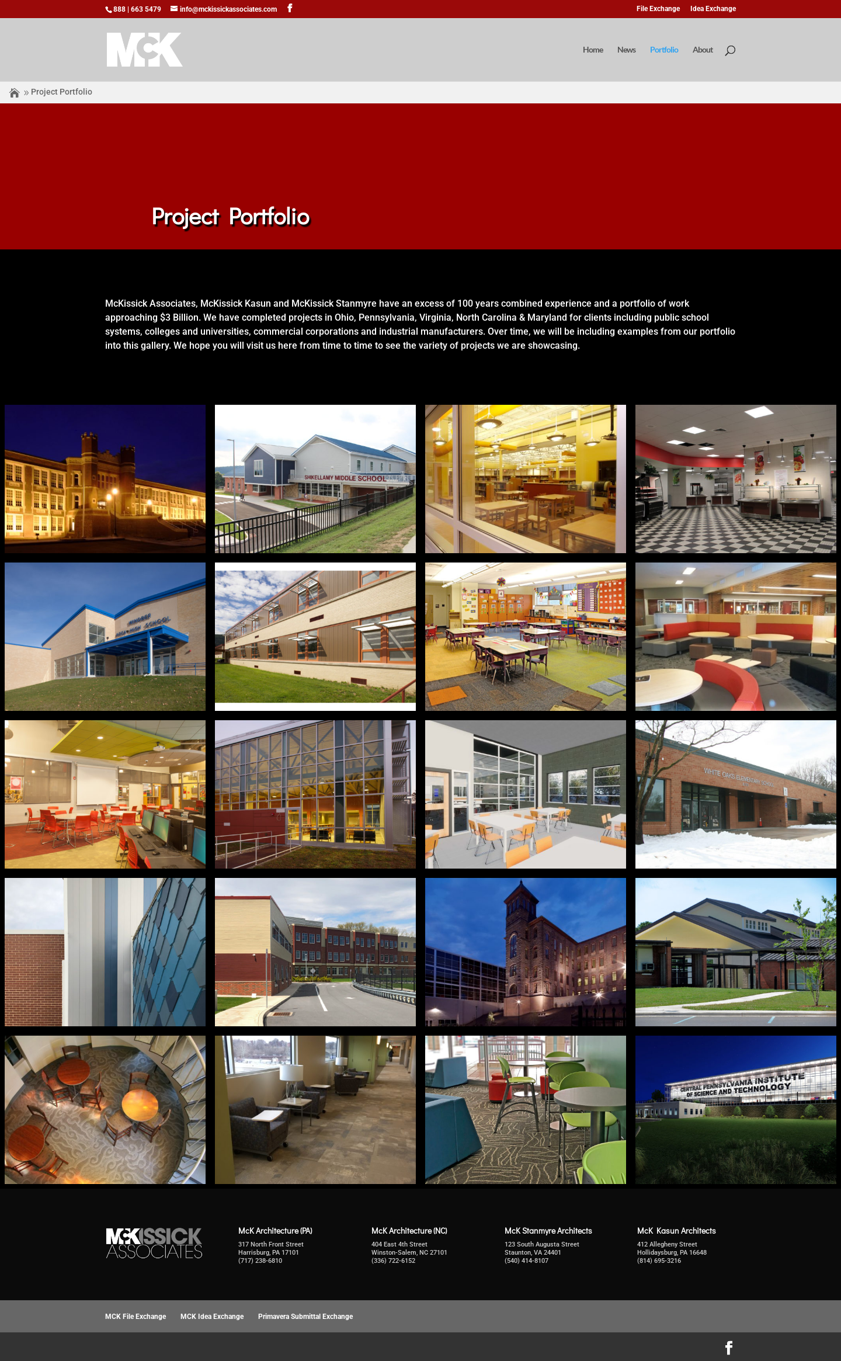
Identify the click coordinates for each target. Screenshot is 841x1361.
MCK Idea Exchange (212, 1317)
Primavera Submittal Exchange (305, 1317)
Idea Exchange (713, 9)
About (703, 50)
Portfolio (664, 50)
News (626, 50)
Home (593, 50)
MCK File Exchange (135, 1317)
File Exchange (658, 9)
